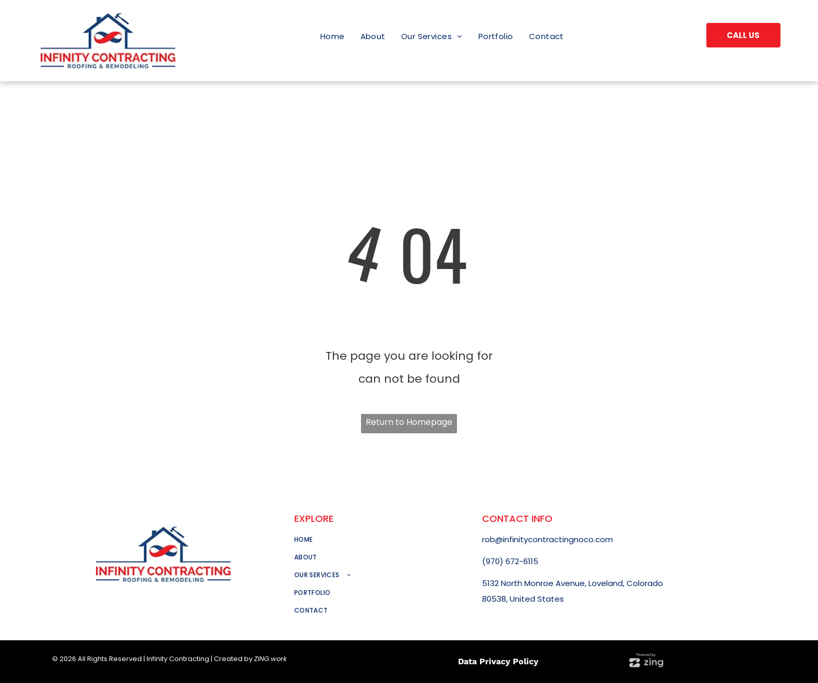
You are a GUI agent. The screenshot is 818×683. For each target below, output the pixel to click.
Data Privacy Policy (498, 661)
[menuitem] (332, 36)
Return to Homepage (409, 422)
